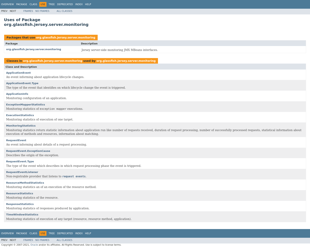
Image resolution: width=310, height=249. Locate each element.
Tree (52, 4)
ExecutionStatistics (20, 115)
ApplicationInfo (17, 93)
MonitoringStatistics (21, 125)
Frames (28, 11)
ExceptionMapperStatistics (25, 104)
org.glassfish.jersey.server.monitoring (65, 37)
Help (88, 4)
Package (21, 4)
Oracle (34, 244)
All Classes (64, 11)
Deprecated (65, 4)
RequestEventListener (22, 172)
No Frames (42, 11)
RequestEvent (16, 140)
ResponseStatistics (20, 204)
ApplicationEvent (18, 72)
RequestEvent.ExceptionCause (28, 150)
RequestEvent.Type (20, 161)
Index (79, 4)
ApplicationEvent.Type (22, 83)
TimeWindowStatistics (22, 214)
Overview (7, 4)
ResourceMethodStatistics (25, 182)
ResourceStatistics (19, 193)
